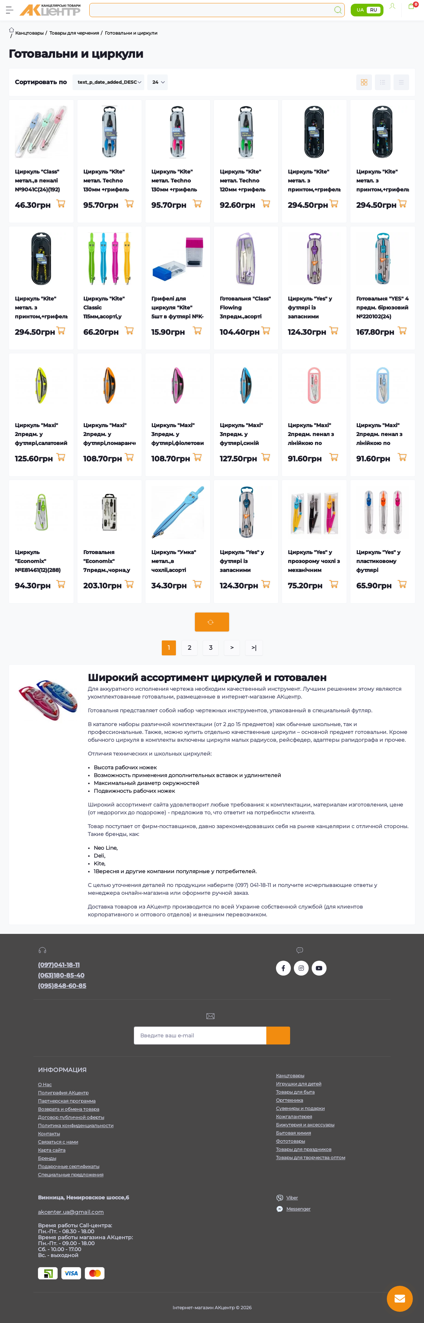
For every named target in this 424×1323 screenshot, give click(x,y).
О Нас (45, 1084)
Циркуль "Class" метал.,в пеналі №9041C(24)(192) (37, 180)
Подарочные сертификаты (68, 1166)
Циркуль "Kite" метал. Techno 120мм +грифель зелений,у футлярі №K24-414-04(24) (246, 189)
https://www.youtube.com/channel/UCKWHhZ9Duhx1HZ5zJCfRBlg (319, 968)
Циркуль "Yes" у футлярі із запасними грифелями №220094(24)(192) (244, 570)
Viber (292, 1197)
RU (373, 10)
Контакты (49, 1133)
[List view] (383, 82)
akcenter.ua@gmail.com (71, 1212)
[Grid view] (364, 82)
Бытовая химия (293, 1133)
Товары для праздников (303, 1149)
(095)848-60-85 (62, 985)
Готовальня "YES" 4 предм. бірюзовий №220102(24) (382, 307)
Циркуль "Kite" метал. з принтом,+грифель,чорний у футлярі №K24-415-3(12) (326, 189)
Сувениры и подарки (300, 1108)
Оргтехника (289, 1100)
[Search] (338, 10)
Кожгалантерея (294, 1116)
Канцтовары (290, 1075)
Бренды (47, 1158)
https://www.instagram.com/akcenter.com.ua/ (301, 968)
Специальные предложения (70, 1174)
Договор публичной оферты (71, 1117)
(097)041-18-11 (59, 965)
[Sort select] (108, 82)
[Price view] (401, 82)
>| (254, 647)
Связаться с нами (58, 1142)
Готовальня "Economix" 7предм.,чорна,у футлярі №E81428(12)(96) (106, 570)
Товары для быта (295, 1092)
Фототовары (290, 1141)
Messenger (298, 1209)
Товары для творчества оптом (310, 1157)
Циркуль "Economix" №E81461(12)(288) (38, 561)
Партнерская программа (67, 1101)
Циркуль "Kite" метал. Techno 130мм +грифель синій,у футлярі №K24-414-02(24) (106, 189)
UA (360, 10)
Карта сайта (51, 1150)
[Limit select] (157, 82)
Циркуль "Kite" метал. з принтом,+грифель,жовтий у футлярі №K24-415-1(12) (53, 316)
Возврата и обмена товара (68, 1109)
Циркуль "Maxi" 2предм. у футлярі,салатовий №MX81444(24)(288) (41, 443)
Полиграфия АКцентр (63, 1092)
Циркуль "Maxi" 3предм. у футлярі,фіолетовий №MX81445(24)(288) (179, 443)
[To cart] (61, 204)
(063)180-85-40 (61, 975)
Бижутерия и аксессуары (305, 1125)
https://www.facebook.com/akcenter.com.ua (283, 968)
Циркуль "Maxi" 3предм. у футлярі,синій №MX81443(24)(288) (241, 443)
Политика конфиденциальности (75, 1125)
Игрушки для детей (298, 1084)
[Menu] (9, 10)
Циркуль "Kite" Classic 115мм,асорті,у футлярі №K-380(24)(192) (104, 316)
